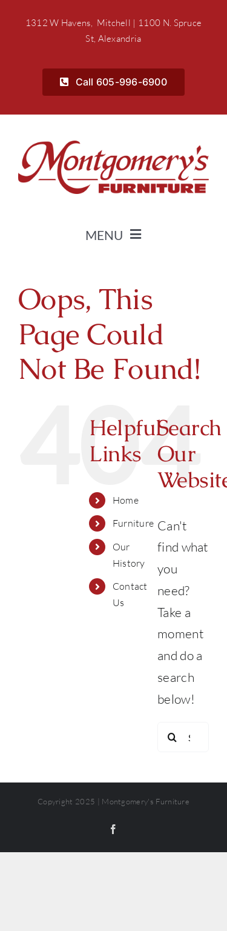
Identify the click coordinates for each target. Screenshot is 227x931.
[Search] (172, 737)
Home (126, 500)
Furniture (133, 523)
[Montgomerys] (113, 147)
